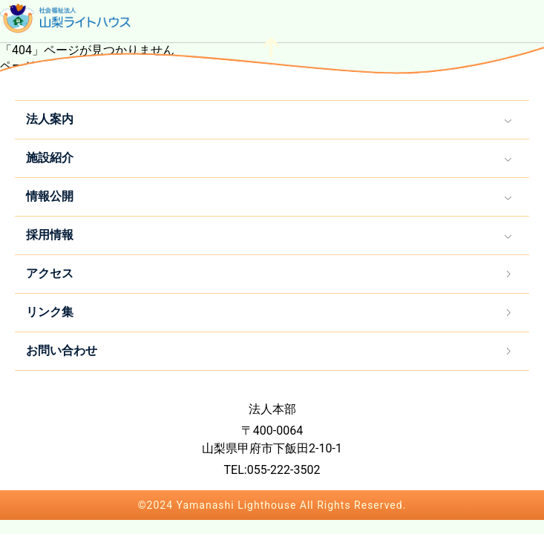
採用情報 (49, 235)
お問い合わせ (61, 350)
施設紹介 (49, 158)
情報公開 (49, 196)
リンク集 (49, 312)
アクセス (49, 273)
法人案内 (49, 119)
